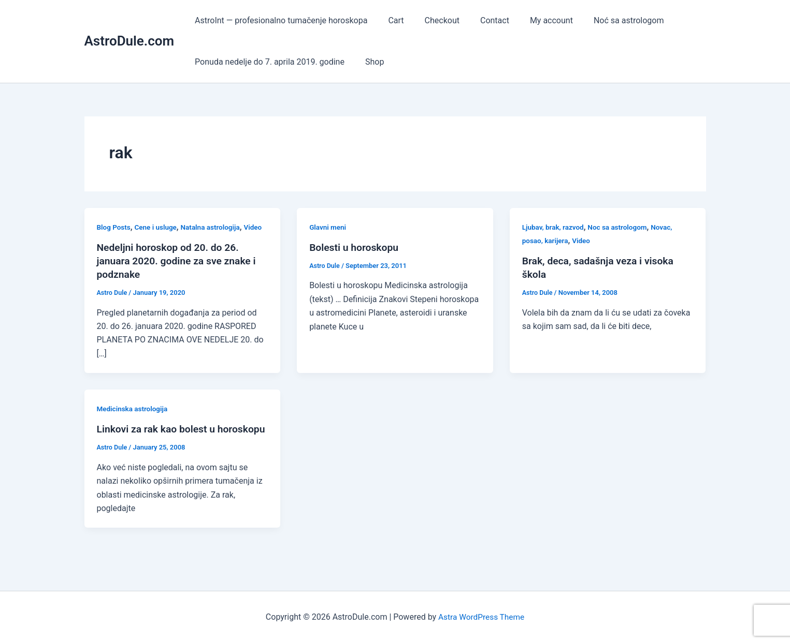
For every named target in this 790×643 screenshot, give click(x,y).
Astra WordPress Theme (481, 617)
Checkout (431, 20)
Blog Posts (114, 227)
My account (532, 20)
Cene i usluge (158, 227)
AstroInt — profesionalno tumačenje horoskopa (279, 20)
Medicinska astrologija (133, 409)
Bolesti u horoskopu (355, 247)
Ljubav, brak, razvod (554, 227)
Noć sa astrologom (606, 20)
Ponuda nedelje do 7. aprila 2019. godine (267, 62)
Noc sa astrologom (621, 227)
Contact (480, 20)
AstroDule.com (129, 41)
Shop (368, 62)
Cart (389, 20)
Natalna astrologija (214, 227)
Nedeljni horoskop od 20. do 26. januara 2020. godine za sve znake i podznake (179, 260)
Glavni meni (328, 227)
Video (258, 227)
